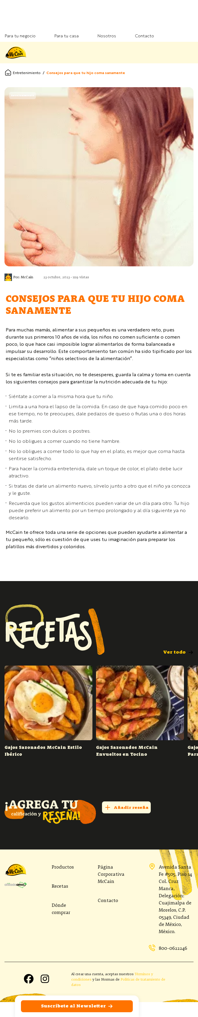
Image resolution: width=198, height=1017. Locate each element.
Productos (63, 867)
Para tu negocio (20, 36)
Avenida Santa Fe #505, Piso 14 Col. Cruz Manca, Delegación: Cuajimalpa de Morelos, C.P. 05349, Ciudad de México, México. (170, 899)
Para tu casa (66, 36)
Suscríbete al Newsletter (77, 1006)
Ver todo (178, 652)
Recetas (60, 886)
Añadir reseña (126, 807)
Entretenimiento (27, 73)
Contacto (144, 36)
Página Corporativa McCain (111, 874)
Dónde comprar (61, 909)
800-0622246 (167, 948)
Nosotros (107, 36)
